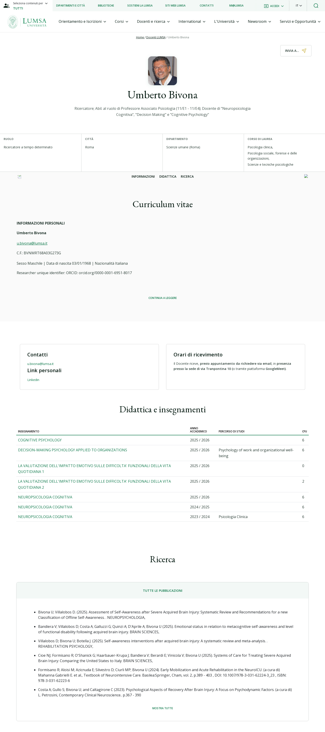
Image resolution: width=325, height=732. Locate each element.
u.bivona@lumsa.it (32, 243)
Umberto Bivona (178, 37)
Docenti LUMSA (156, 37)
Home (140, 37)
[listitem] (70, 5)
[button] (299, 5)
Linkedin (33, 380)
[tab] (82, 21)
